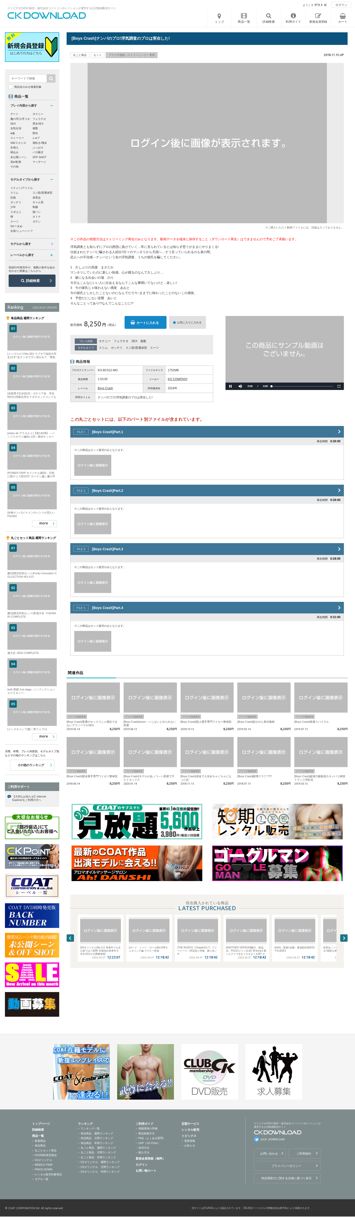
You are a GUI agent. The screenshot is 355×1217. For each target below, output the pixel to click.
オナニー (105, 341)
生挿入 (14, 147)
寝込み (14, 152)
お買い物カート (146, 1170)
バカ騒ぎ (38, 152)
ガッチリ (117, 348)
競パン (37, 211)
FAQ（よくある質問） (152, 1138)
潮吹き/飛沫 (40, 142)
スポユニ (15, 211)
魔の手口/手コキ (20, 118)
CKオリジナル (43, 1160)
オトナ (37, 216)
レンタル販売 (190, 1129)
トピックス (189, 1136)
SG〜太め (16, 226)
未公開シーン (18, 157)
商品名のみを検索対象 (27, 86)
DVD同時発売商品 (46, 1155)
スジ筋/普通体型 (136, 348)
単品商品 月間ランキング (97, 1138)
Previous (70, 938)
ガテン (37, 221)
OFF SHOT (39, 157)
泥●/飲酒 (15, 161)
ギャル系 (38, 202)
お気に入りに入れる (189, 322)
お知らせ (189, 1145)
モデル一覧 (41, 1179)
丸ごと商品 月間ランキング (98, 1152)
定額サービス (190, 1123)
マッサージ (39, 161)
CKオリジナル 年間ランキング (100, 1171)
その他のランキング (31, 765)
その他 (14, 166)
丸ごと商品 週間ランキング (98, 1147)
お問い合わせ (269, 1153)
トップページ (41, 1123)
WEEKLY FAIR (44, 1164)
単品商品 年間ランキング (97, 1143)
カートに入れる (147, 323)
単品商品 (40, 1145)
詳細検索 (33, 281)
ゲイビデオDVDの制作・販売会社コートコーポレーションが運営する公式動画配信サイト (61, 8)
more (43, 523)
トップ (219, 22)
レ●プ (36, 137)
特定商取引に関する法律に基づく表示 (286, 1178)
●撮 (12, 133)
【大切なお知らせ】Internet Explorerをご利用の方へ (29, 798)
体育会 (37, 197)
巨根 (13, 197)
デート (14, 113)
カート (343, 21)
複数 (143, 341)
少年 (13, 206)
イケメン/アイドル (21, 187)
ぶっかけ (38, 147)
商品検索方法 (146, 1133)
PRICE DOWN (44, 1169)
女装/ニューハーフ (21, 230)
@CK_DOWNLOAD (273, 1139)
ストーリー (17, 137)
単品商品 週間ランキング (97, 1133)
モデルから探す (20, 244)
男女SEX (38, 123)
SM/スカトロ (18, 142)
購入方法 (143, 1152)
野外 (35, 133)
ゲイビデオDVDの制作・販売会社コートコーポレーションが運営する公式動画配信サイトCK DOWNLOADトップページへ (46, 15)
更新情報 (189, 1140)
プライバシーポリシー (286, 1166)
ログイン (341, 5)
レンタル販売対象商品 (48, 1174)
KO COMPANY (177, 379)
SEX (134, 341)
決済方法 (143, 1147)
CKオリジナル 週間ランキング (100, 1162)
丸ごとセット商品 (45, 1150)
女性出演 (15, 128)
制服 (35, 206)
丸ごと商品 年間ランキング (98, 1157)
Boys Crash (105, 388)
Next (344, 938)
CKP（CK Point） (149, 1143)
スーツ (154, 348)
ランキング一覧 (90, 1128)
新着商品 (40, 1140)
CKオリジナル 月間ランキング (100, 1166)
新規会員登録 (318, 21)
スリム (103, 348)
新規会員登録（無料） (150, 1158)
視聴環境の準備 (147, 1128)
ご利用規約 (303, 1153)
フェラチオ (121, 341)
